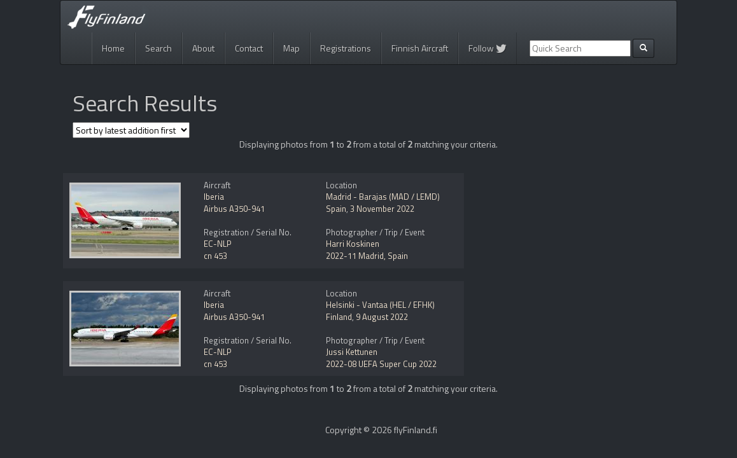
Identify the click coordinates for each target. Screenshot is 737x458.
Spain (336, 208)
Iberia (214, 196)
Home (113, 48)
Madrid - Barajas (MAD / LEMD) (383, 196)
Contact (249, 48)
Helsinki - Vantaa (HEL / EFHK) (380, 304)
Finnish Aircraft (419, 48)
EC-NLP (218, 243)
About (203, 48)
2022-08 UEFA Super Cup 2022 (381, 363)
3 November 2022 (382, 208)
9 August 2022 (382, 316)
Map (291, 48)
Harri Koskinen (352, 243)
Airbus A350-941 (234, 208)
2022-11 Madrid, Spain (367, 255)
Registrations (345, 48)
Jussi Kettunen (351, 351)
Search (158, 48)
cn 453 (215, 255)
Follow (487, 48)
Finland (339, 316)
